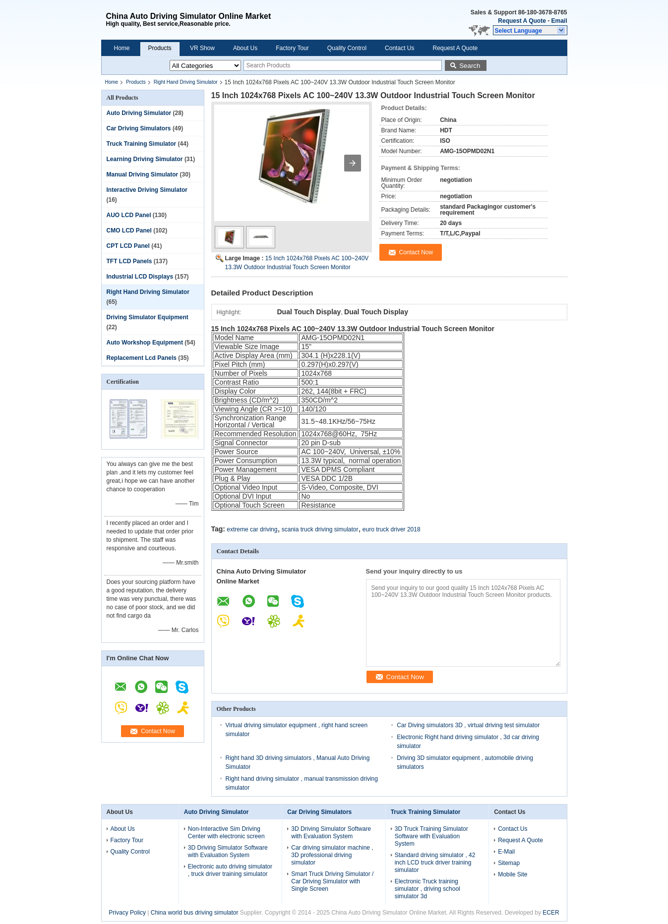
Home (122, 48)
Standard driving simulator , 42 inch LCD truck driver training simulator (435, 862)
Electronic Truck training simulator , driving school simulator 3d (427, 889)
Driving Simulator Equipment (147, 317)
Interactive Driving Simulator (147, 189)
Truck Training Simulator (142, 143)
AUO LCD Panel (129, 215)
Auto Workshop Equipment (145, 342)
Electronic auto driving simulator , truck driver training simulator (230, 870)
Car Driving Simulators (139, 128)
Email (559, 20)
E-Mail (506, 851)
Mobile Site (512, 874)
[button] (530, 30)
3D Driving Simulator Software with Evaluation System (228, 851)
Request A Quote (522, 20)
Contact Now (158, 731)
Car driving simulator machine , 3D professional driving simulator (332, 855)
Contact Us (399, 48)
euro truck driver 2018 (392, 529)
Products (160, 48)
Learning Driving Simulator (145, 159)
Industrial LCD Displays (140, 276)
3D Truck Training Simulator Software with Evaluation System (431, 836)
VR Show (202, 48)
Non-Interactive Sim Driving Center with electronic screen (226, 832)
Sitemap (509, 863)
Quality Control (346, 48)
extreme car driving (252, 529)
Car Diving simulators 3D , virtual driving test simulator (468, 725)
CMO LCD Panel (129, 230)
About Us (245, 48)
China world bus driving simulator (195, 912)
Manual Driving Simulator (143, 174)
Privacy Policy (127, 912)
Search (469, 65)
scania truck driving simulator (320, 529)
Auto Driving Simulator (139, 113)
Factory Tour (292, 48)
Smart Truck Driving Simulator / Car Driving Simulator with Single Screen (332, 881)
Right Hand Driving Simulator (186, 82)
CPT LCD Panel (128, 245)
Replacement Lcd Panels (142, 357)
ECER (551, 912)
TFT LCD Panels (129, 261)
